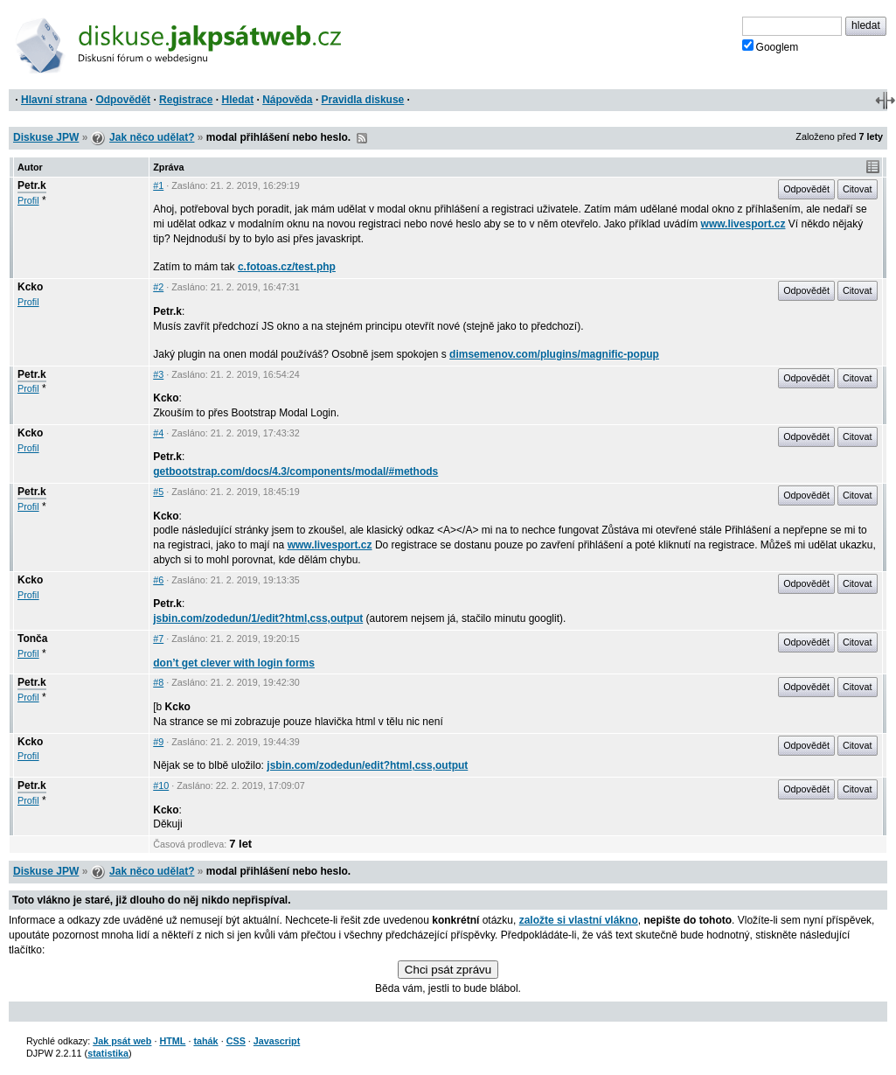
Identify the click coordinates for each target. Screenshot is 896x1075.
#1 (158, 185)
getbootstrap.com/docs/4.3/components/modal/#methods (295, 471)
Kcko (30, 287)
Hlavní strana (54, 100)
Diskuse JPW (46, 137)
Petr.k (31, 185)
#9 (158, 741)
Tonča (32, 638)
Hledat (237, 100)
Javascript (277, 1041)
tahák (205, 1041)
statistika (107, 1053)
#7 (158, 638)
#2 (158, 287)
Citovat (857, 189)
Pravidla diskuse (363, 100)
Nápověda (287, 100)
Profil (28, 200)
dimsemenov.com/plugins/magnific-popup (554, 354)
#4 (158, 433)
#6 (158, 580)
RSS (362, 138)
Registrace (185, 100)
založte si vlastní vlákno (578, 920)
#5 (158, 491)
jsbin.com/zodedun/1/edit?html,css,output (258, 618)
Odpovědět (122, 100)
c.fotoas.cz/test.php (287, 267)
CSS (236, 1041)
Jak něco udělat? (151, 137)
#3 (158, 374)
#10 (161, 785)
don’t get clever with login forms (234, 663)
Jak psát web (122, 1041)
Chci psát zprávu (448, 969)
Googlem (770, 46)
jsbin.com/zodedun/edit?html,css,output (367, 765)
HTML (172, 1041)
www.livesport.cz (743, 224)
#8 (158, 682)
